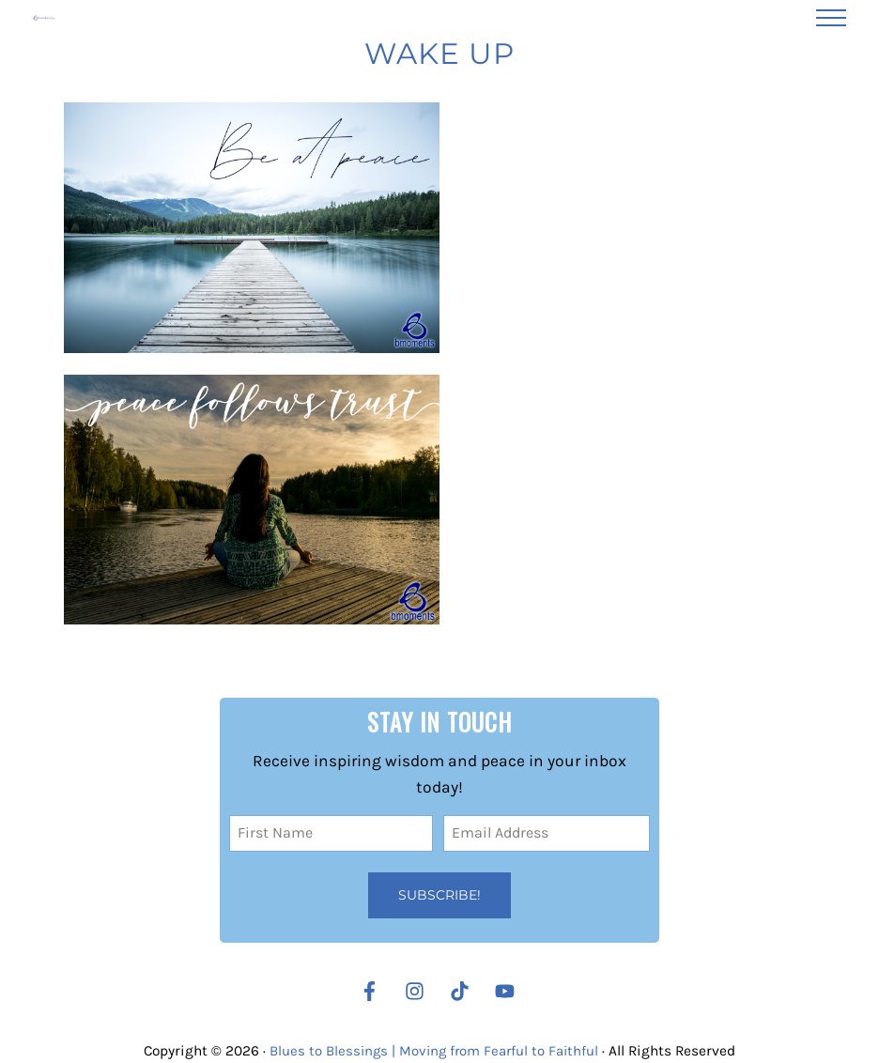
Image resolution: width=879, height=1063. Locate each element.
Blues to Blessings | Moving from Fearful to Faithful (434, 1050)
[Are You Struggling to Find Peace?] (252, 249)
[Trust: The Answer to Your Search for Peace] (252, 520)
